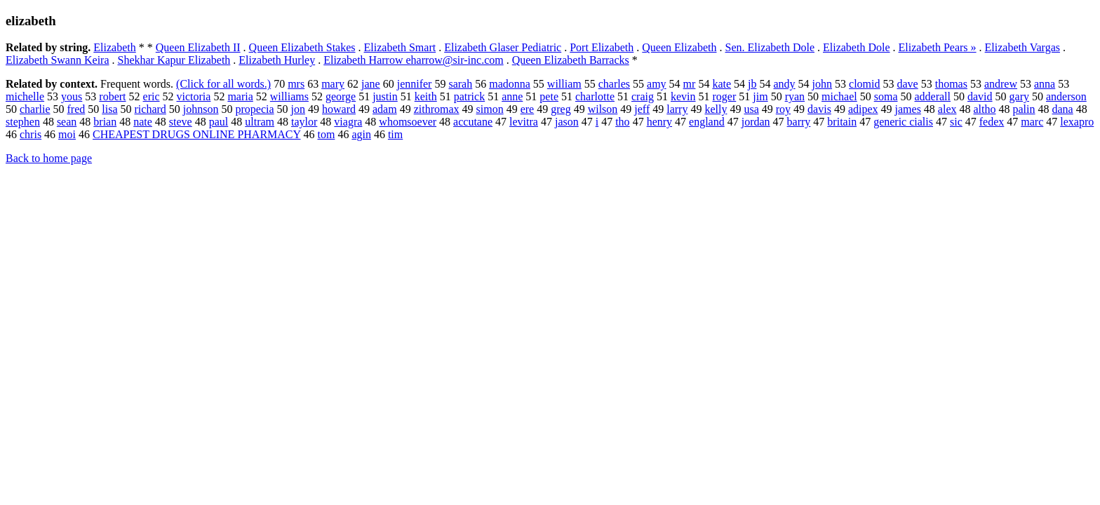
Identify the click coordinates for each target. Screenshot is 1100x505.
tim (395, 134)
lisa (109, 109)
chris (30, 134)
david (980, 96)
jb (752, 84)
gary (1019, 96)
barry (799, 122)
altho (985, 109)
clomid (864, 84)
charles (614, 84)
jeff (642, 109)
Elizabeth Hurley (277, 60)
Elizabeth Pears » (938, 47)
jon (298, 109)
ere (528, 109)
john (822, 84)
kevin (683, 96)
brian (104, 122)
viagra (348, 122)
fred (76, 109)
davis (819, 109)
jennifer (414, 84)
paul (219, 122)
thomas (951, 84)
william (564, 84)
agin (361, 134)
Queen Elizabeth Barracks (570, 60)
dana (1062, 109)
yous (71, 96)
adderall (932, 96)
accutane (472, 122)
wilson (603, 109)
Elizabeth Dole (856, 47)
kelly (715, 109)
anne (512, 96)
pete (548, 96)
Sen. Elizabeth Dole (769, 47)
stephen (23, 122)
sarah (460, 84)
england (707, 122)
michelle (25, 96)
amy (656, 84)
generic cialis (903, 122)
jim (760, 96)
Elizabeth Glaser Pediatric (502, 47)
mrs (296, 84)
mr (689, 84)
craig (642, 96)
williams (289, 96)
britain (842, 122)
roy (783, 109)
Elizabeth (114, 47)
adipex (863, 109)
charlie (35, 109)
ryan (795, 96)
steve (180, 122)
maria (240, 96)
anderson (1066, 96)
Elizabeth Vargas (1022, 47)
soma (886, 96)
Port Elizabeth (601, 47)
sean (66, 122)
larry (677, 109)
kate (721, 84)
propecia (255, 109)
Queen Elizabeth (679, 47)
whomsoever (407, 122)
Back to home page (49, 158)
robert (112, 96)
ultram (259, 122)
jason (567, 122)
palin (1024, 109)
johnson (201, 109)
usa (751, 109)
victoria (194, 96)
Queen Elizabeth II (198, 47)
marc (1032, 122)
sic (956, 122)
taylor (304, 122)
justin (385, 96)
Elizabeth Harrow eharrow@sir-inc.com (413, 60)
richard (150, 109)
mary (332, 84)
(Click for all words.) (223, 84)
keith (426, 96)
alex (947, 109)
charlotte (595, 96)
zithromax (437, 109)
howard (339, 109)
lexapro (1077, 122)
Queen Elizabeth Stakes (302, 47)
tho (622, 122)
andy (785, 84)
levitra (523, 122)
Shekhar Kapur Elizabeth (174, 60)
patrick (469, 96)
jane (370, 84)
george (341, 96)
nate (142, 122)
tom (326, 134)
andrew (1000, 84)
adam (385, 109)
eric (151, 96)
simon (490, 109)
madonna (509, 84)
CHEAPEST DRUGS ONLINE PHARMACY (196, 134)
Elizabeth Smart (400, 47)
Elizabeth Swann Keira (57, 60)
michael (839, 96)
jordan (756, 122)
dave (907, 84)
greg (560, 109)
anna (1044, 84)
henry (659, 122)
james (908, 109)
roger (725, 96)
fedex (992, 122)
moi (67, 134)
